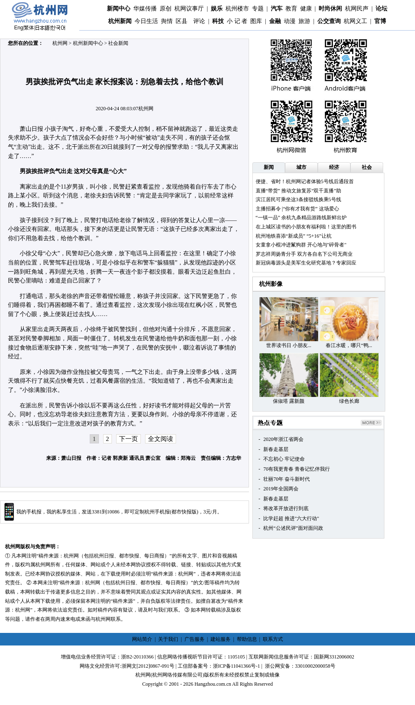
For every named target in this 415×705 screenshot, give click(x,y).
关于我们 (168, 639)
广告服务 (194, 639)
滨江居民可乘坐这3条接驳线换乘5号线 (298, 199)
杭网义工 (355, 21)
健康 (306, 8)
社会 (367, 167)
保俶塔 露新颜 (288, 401)
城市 (301, 167)
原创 (165, 8)
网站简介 (142, 639)
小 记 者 (237, 21)
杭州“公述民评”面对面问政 (293, 528)
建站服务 (220, 639)
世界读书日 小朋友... (288, 345)
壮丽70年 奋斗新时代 (286, 479)
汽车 (277, 8)
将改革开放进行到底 (286, 508)
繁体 (29, 28)
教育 (291, 8)
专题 (258, 8)
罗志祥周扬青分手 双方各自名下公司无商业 (304, 254)
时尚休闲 (330, 8)
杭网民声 (356, 8)
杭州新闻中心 (88, 43)
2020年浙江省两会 (283, 439)
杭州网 (59, 43)
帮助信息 (247, 639)
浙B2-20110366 (137, 657)
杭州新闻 (120, 21)
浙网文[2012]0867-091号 (148, 666)
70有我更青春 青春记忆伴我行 (296, 469)
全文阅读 (160, 438)
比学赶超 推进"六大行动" (291, 518)
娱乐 (217, 8)
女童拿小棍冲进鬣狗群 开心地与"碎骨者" (301, 245)
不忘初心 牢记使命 (284, 459)
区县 (181, 21)
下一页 (128, 438)
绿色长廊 (349, 401)
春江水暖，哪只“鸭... (349, 345)
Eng (18, 28)
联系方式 (273, 639)
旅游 (304, 21)
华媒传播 (145, 8)
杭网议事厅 (189, 8)
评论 (199, 21)
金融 (275, 21)
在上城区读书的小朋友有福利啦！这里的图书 (306, 227)
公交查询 (329, 21)
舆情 (167, 21)
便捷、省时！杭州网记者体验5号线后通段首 (305, 181)
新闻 (269, 167)
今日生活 (146, 21)
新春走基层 (275, 449)
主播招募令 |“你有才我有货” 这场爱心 (297, 209)
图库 (256, 21)
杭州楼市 (237, 8)
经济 (334, 167)
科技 (218, 21)
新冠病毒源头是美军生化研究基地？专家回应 (306, 263)
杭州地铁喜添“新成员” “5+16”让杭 (294, 236)
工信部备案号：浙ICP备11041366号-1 (219, 666)
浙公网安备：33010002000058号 (300, 666)
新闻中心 (118, 8)
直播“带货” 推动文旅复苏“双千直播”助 (298, 191)
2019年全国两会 (280, 489)
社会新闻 (118, 43)
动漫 (290, 21)
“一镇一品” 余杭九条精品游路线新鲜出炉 (301, 217)
